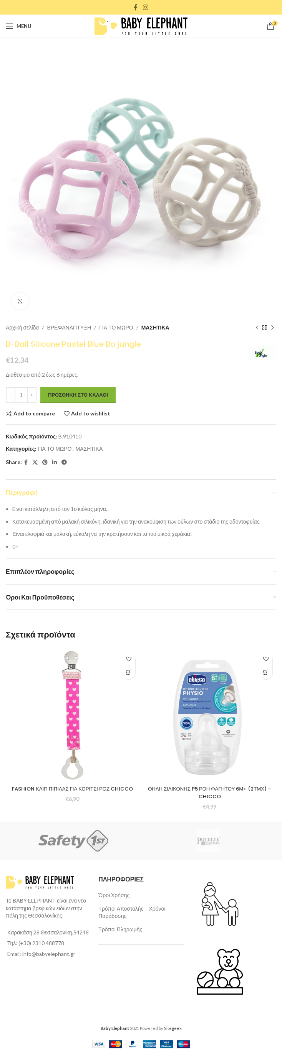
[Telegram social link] (64, 462)
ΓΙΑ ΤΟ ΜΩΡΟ (116, 327)
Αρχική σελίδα (22, 327)
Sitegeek (173, 1028)
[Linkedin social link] (54, 462)
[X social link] (35, 462)
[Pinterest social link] (45, 462)
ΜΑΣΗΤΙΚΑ (155, 327)
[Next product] (272, 327)
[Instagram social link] (145, 7)
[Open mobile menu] (18, 26)
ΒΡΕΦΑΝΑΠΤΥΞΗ (69, 327)
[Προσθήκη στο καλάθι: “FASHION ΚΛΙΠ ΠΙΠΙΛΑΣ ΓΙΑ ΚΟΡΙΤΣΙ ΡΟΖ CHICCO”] (128, 672)
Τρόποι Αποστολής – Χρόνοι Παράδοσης (131, 912)
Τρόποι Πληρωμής (120, 929)
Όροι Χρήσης (113, 895)
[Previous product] (257, 327)
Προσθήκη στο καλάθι (78, 395)
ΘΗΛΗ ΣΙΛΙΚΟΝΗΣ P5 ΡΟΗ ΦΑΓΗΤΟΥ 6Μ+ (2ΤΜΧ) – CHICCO (209, 792)
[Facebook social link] (135, 7)
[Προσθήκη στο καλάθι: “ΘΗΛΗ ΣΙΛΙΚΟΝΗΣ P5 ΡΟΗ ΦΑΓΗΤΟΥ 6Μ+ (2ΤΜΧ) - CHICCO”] (265, 672)
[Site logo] (141, 25)
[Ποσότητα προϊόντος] (21, 395)
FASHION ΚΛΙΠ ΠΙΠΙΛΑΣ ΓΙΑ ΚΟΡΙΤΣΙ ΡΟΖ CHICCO (72, 792)
